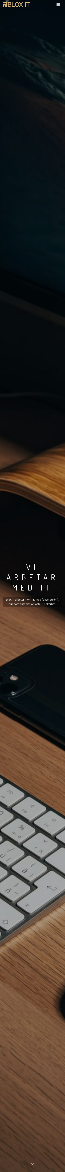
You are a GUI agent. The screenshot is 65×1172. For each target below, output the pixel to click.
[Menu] (58, 4)
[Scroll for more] (32, 1164)
